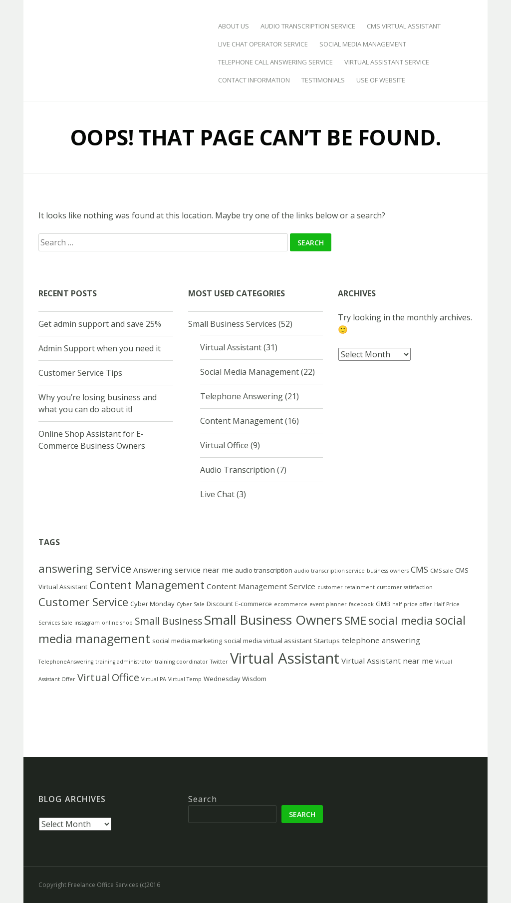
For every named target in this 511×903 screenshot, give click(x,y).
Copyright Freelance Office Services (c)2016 (99, 885)
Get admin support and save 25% (99, 323)
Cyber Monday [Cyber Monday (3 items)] (152, 603)
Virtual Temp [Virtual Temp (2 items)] (185, 679)
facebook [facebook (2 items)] (361, 604)
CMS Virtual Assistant (404, 25)
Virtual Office (224, 445)
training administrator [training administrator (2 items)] (124, 661)
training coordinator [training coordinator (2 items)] (181, 661)
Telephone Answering (241, 396)
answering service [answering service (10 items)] (84, 568)
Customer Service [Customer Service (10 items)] (83, 602)
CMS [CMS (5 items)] (419, 569)
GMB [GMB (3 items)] (383, 603)
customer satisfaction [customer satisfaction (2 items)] (405, 587)
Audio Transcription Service (307, 25)
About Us (233, 25)
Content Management (241, 420)
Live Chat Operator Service (263, 43)
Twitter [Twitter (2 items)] (219, 661)
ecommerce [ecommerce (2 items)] (290, 604)
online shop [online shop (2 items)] (117, 622)
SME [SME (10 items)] (355, 620)
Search (202, 799)
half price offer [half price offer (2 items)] (412, 604)
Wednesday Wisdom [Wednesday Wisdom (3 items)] (235, 678)
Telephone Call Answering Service (275, 61)
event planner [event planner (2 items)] (328, 604)
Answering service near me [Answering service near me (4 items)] (183, 570)
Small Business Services (232, 323)
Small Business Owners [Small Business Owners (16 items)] (273, 620)
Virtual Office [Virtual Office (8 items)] (108, 677)
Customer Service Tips (80, 372)
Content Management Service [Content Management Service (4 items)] (261, 586)
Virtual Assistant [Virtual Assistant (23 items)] (284, 658)
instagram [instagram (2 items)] (87, 622)
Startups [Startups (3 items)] (327, 640)
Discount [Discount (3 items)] (220, 603)
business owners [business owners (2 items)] (388, 570)
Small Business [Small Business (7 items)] (168, 621)
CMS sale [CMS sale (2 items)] (441, 570)
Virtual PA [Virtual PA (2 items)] (153, 679)
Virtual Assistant (230, 347)
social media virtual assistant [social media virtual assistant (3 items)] (268, 640)
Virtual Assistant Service (386, 61)
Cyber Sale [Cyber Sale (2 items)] (191, 604)
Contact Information (254, 79)
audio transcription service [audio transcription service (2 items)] (329, 570)
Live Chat (217, 494)
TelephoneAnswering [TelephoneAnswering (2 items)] (65, 661)
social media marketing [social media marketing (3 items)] (187, 640)
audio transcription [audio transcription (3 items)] (263, 570)
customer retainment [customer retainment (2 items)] (346, 587)
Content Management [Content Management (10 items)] (147, 585)
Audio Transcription (237, 469)
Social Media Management (362, 43)
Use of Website (380, 79)
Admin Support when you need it (99, 348)
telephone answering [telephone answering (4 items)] (381, 640)
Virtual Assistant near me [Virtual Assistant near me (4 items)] (387, 661)
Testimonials (323, 79)
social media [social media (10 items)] (400, 620)
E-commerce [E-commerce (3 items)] (253, 603)
